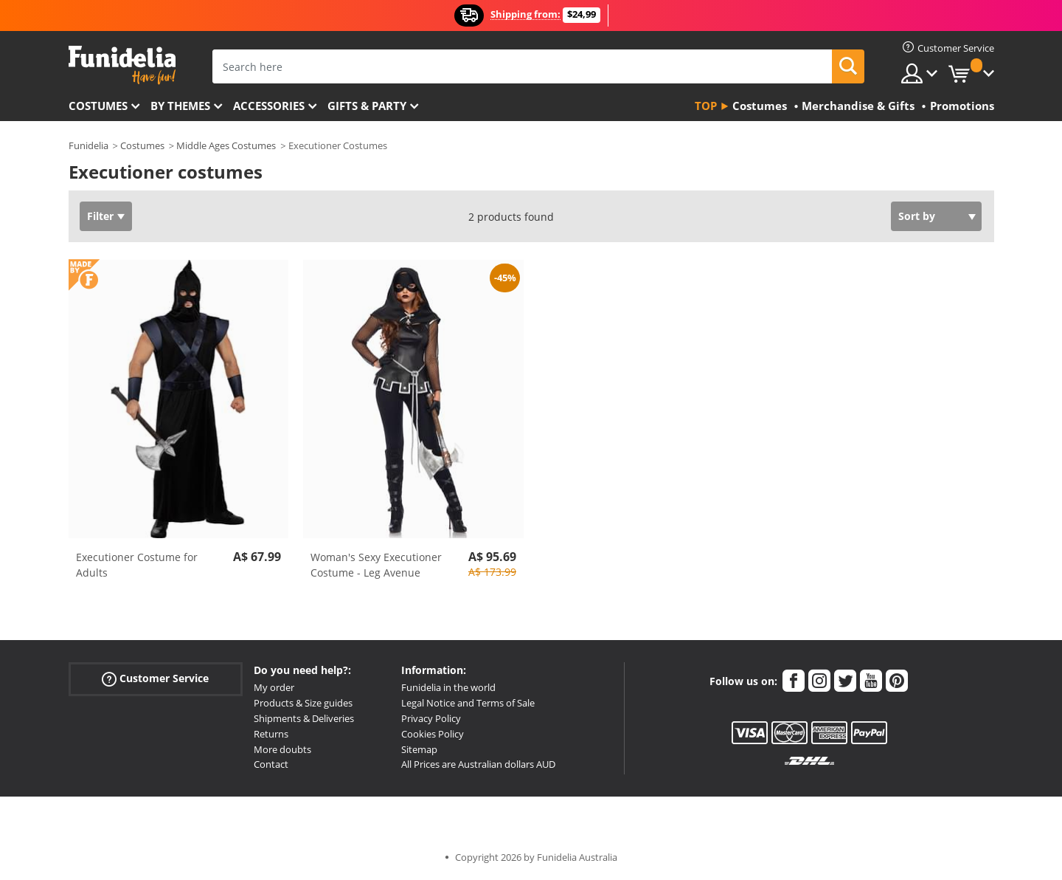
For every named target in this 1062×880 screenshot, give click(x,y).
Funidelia (88, 145)
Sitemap (419, 749)
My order (274, 687)
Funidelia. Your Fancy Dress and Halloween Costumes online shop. (122, 65)
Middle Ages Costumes (226, 145)
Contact (271, 764)
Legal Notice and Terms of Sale (468, 702)
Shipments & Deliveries (304, 718)
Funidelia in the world (448, 687)
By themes (180, 105)
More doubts (282, 749)
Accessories (269, 105)
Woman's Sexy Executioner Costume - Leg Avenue (376, 565)
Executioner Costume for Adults (137, 565)
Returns (271, 733)
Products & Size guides (303, 702)
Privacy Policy (431, 718)
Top (706, 105)
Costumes (98, 105)
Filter (100, 216)
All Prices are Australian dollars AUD (478, 764)
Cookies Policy (432, 733)
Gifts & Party (366, 105)
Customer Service (155, 679)
